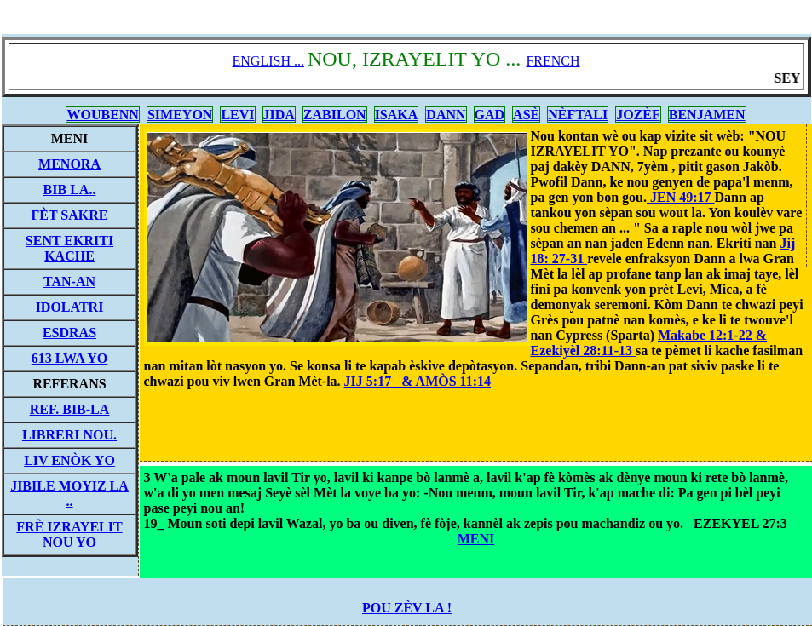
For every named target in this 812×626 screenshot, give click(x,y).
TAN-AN (69, 281)
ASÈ (526, 114)
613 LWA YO (70, 358)
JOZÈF (638, 114)
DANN (445, 114)
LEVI (237, 114)
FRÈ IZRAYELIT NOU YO (69, 534)
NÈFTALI (578, 114)
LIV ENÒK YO (69, 460)
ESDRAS (69, 332)
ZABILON (334, 114)
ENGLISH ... (268, 61)
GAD (490, 114)
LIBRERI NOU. (69, 435)
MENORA (69, 164)
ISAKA (396, 114)
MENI (476, 538)
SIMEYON (179, 114)
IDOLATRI (70, 307)
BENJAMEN (707, 114)
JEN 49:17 (681, 197)
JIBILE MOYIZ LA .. (69, 493)
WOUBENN (102, 114)
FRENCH (552, 61)
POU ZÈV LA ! (407, 607)
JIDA (279, 114)
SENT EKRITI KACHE (69, 248)
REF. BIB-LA (70, 409)
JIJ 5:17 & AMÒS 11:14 (417, 381)
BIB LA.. (69, 189)
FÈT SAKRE (70, 215)
